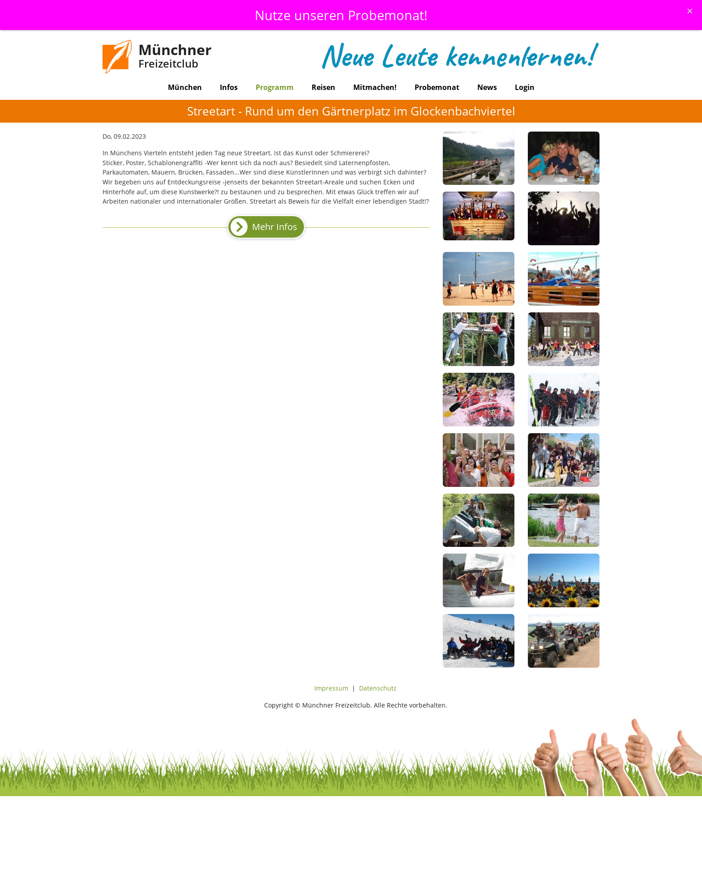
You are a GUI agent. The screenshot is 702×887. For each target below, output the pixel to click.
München (185, 87)
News (487, 87)
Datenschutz (378, 688)
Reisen (323, 87)
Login (525, 87)
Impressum (331, 688)
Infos (229, 87)
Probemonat (437, 87)
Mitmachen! (375, 87)
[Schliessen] (690, 10)
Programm (275, 87)
